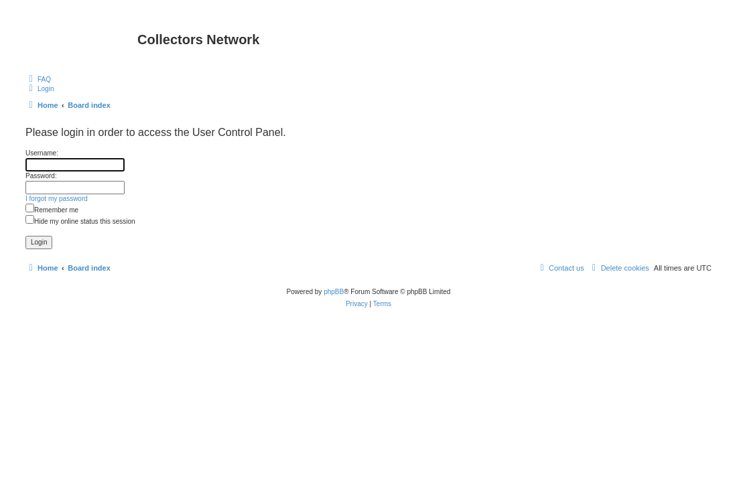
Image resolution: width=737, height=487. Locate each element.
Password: (41, 176)
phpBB (334, 291)
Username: (41, 153)
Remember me (51, 210)
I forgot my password (56, 198)
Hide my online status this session (80, 221)
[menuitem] (38, 79)
